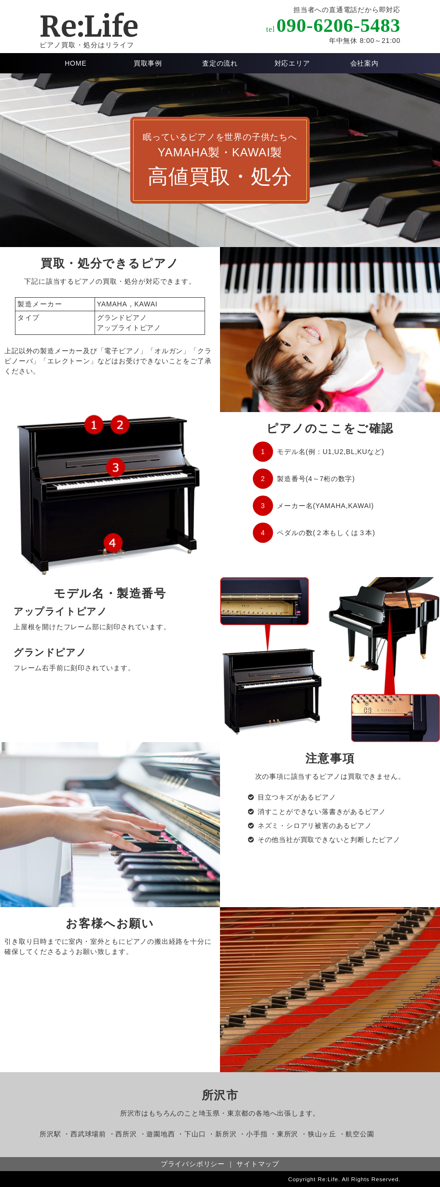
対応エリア (292, 63)
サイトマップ (257, 1164)
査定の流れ (220, 63)
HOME (75, 63)
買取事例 (148, 63)
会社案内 (364, 63)
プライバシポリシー (193, 1164)
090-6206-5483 (338, 25)
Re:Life (89, 26)
